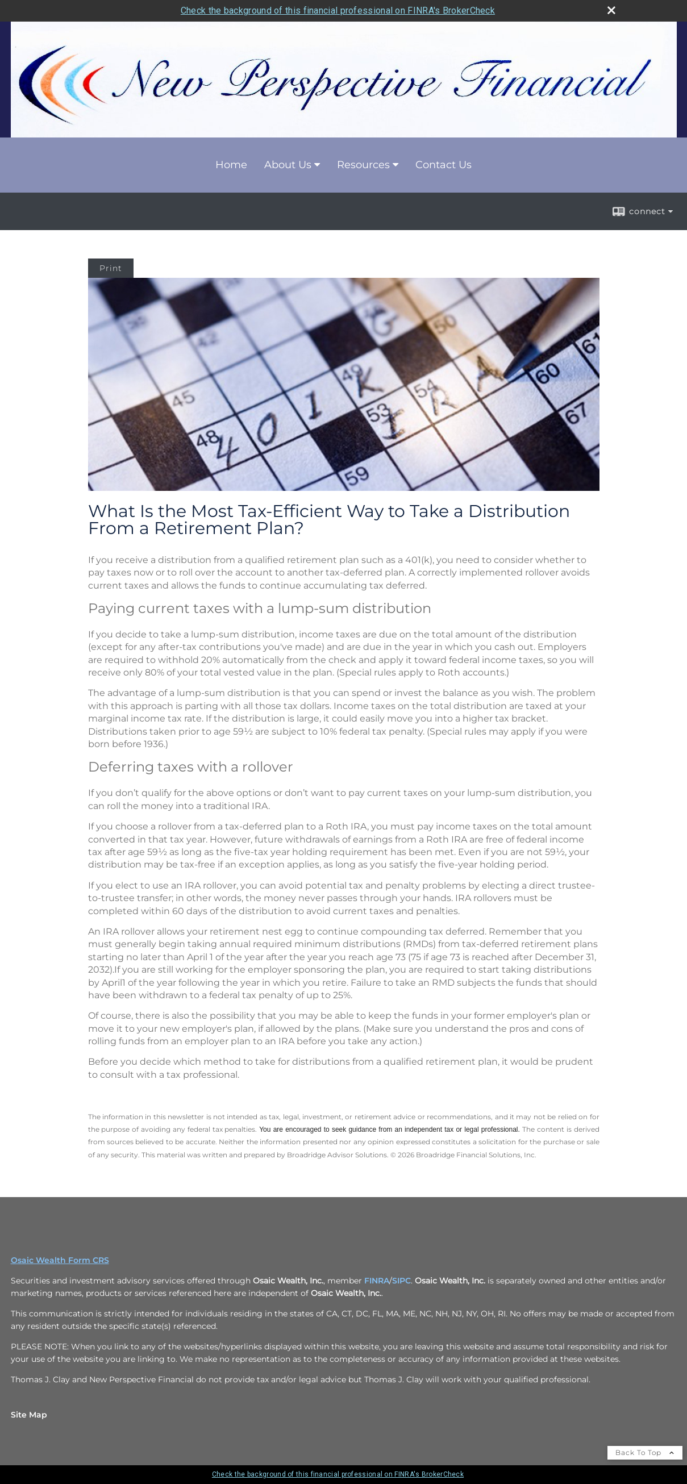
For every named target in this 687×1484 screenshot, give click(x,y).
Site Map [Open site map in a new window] (29, 1415)
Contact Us (443, 165)
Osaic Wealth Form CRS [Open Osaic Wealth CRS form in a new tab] (60, 1260)
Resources (363, 165)
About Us (287, 165)
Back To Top (644, 1452)
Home (231, 165)
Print (110, 268)
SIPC (401, 1280)
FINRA (376, 1280)
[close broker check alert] (611, 10)
